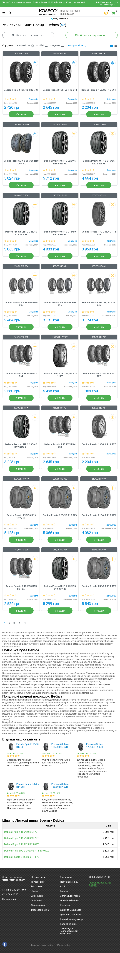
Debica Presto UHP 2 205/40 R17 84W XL (21, 446)
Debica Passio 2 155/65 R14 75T (60, 446)
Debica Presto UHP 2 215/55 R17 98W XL (99, 162)
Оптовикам (66, 877)
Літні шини (36, 900)
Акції (62, 886)
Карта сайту (63, 945)
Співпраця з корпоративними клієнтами (69, 931)
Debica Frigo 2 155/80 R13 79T (98, 90)
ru (114, 2)
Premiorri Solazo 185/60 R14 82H (60, 785)
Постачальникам (69, 882)
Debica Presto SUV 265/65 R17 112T (60, 375)
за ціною (55, 45)
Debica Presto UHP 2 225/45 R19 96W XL (60, 162)
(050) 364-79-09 (60, 18)
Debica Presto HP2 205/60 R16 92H (99, 233)
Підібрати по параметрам (28, 35)
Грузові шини (38, 882)
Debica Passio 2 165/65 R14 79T (98, 375)
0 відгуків (33, 99)
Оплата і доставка (70, 896)
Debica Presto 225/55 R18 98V (60, 515)
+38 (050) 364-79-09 (99, 877)
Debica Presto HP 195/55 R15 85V (21, 304)
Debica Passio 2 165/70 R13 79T (21, 375)
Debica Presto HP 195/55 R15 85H (60, 304)
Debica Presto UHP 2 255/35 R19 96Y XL (60, 587)
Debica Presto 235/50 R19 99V (99, 586)
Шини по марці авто (70, 910)
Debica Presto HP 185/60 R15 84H (98, 304)
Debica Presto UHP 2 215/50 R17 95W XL (60, 233)
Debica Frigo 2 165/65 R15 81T (60, 90)
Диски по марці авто (71, 914)
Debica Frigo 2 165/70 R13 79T (21, 90)
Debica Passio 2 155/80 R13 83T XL (21, 587)
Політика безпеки (69, 900)
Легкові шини (38, 877)
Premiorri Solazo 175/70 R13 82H (60, 745)
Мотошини (36, 886)
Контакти (65, 905)
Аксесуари (37, 896)
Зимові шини (38, 905)
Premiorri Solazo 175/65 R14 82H (94, 745)
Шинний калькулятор (71, 919)
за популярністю (75, 45)
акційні (40, 45)
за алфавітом (22, 45)
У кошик (21, 114)
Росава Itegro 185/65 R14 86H (27, 785)
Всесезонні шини (40, 910)
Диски (34, 891)
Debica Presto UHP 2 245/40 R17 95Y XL (21, 233)
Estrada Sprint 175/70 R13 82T (27, 745)
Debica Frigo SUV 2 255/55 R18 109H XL (21, 162)
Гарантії (64, 891)
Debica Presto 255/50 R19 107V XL (21, 517)
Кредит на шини (68, 924)
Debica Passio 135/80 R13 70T (99, 444)
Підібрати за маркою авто (91, 35)
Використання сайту (42, 945)
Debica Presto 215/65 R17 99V (99, 515)
